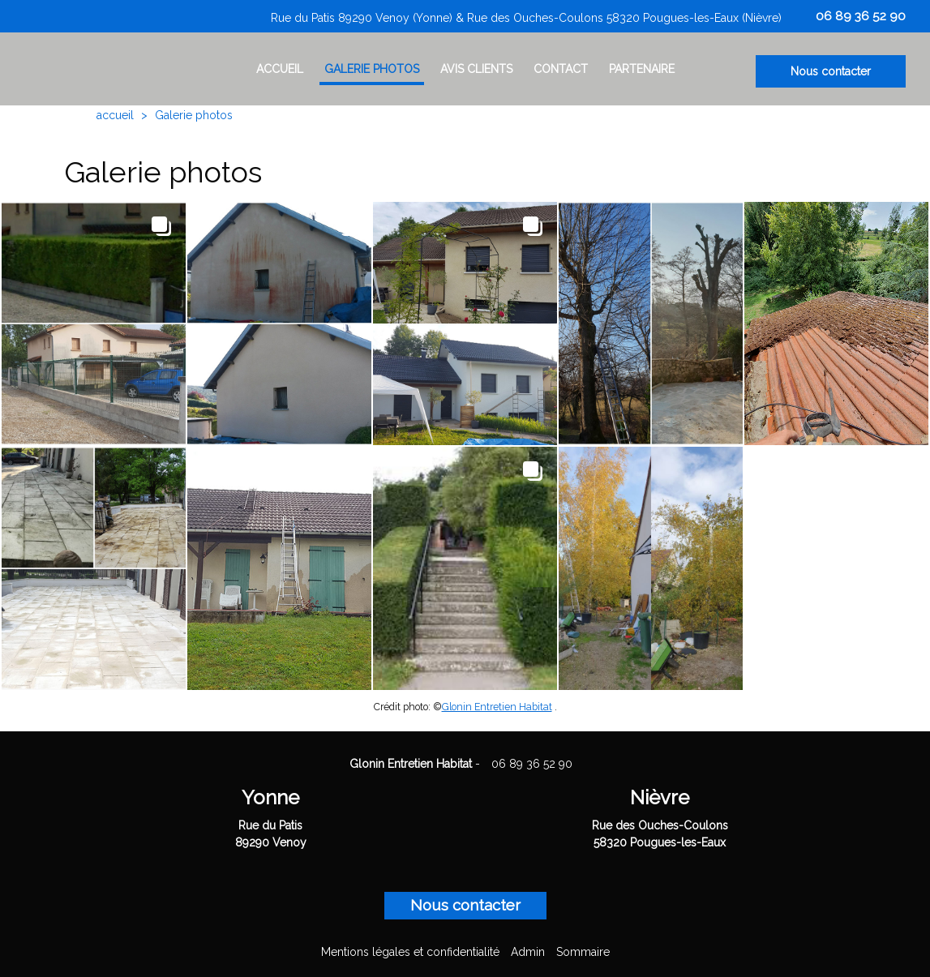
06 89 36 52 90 (531, 763)
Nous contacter (831, 71)
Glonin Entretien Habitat (497, 707)
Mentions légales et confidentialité (410, 951)
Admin (528, 951)
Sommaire (583, 951)
